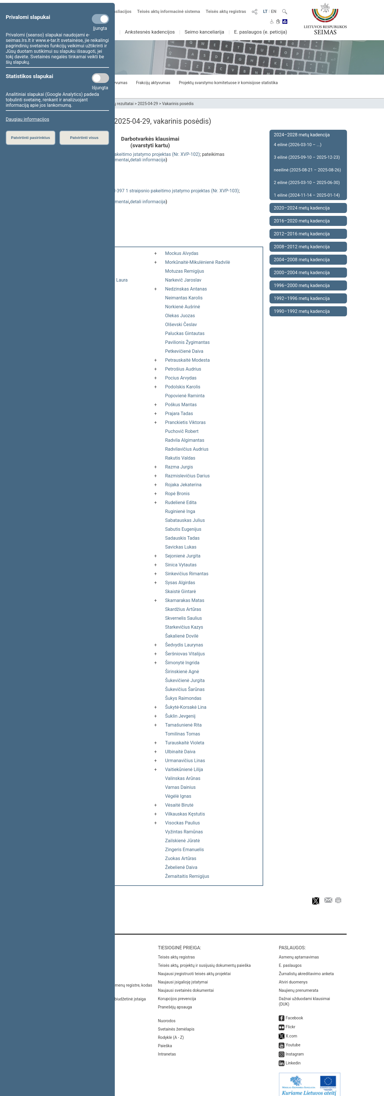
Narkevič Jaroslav (183, 280)
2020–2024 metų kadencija (302, 208)
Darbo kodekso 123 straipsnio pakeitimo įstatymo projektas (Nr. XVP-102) (125, 154)
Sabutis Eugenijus (183, 529)
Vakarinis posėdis (178, 103)
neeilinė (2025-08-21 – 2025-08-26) (307, 170)
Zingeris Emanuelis (184, 849)
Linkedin (293, 1057)
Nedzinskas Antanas (186, 289)
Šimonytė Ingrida (182, 662)
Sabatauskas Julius (185, 520)
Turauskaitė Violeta (184, 742)
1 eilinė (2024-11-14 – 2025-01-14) (307, 195)
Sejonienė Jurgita (182, 556)
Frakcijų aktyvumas (153, 82)
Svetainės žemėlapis (176, 1023)
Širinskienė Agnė (182, 671)
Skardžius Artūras (183, 609)
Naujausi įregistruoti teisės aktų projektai (194, 968)
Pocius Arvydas (181, 378)
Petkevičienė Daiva (184, 351)
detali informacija (148, 159)
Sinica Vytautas (181, 565)
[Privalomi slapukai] (100, 19)
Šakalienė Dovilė (181, 636)
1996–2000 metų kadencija (302, 285)
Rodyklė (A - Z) (171, 1031)
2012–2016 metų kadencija (302, 234)
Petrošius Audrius (183, 369)
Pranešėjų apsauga (175, 1001)
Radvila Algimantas (184, 440)
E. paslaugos (290, 959)
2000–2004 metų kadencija (302, 272)
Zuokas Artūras (180, 858)
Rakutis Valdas (180, 458)
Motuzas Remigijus (184, 271)
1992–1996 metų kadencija (302, 298)
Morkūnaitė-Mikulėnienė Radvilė (197, 262)
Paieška (165, 1040)
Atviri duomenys (293, 976)
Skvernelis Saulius (183, 618)
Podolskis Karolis (182, 387)
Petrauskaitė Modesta (187, 360)
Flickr (290, 1021)
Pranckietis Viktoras (185, 422)
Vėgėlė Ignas (178, 796)
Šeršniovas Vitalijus (185, 654)
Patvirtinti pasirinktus (30, 137)
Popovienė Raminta (185, 395)
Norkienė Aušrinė (182, 306)
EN (273, 11)
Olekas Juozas (180, 315)
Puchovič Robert (182, 431)
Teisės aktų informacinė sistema (168, 11)
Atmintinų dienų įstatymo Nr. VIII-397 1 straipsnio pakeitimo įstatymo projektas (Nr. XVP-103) (144, 190)
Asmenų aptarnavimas (299, 951)
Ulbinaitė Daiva (180, 751)
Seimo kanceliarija (204, 32)
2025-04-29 (148, 103)
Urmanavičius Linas (185, 760)
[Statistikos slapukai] (100, 78)
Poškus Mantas (181, 404)
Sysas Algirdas (180, 582)
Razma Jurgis (179, 467)
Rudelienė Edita (181, 502)
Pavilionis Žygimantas (187, 342)
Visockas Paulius (182, 823)
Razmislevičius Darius (187, 476)
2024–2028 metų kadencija (302, 135)
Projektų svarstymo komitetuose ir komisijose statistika (228, 82)
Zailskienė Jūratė (182, 840)
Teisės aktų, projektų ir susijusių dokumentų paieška (204, 959)
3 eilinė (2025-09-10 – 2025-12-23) (307, 157)
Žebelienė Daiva (181, 867)
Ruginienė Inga (180, 511)
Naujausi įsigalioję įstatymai (183, 976)
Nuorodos (166, 1015)
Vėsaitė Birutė (179, 805)
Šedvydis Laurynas (184, 645)
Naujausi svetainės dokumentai (186, 984)
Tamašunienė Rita (183, 725)
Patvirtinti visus (84, 137)
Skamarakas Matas (184, 600)
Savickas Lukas (180, 547)
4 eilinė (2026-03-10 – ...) (297, 144)
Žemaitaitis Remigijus (187, 876)
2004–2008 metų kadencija (302, 259)
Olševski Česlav (181, 324)
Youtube (293, 1039)
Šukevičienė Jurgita (185, 680)
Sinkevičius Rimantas (186, 573)
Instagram (295, 1048)
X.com (291, 1030)
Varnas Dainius (180, 787)
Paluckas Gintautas (184, 333)
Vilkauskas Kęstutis (185, 814)
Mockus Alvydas (181, 253)
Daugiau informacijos (27, 119)
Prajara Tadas (179, 413)
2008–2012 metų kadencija (302, 246)
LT (265, 11)
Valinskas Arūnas (182, 778)
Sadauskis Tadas (182, 538)
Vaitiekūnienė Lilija (184, 769)
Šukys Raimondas (183, 698)
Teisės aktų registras (226, 11)
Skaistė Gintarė (180, 591)
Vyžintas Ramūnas (184, 831)
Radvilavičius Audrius (186, 449)
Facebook (294, 1012)
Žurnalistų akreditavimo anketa (306, 968)
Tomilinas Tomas (182, 734)
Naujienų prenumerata (298, 984)
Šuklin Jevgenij (180, 716)
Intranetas (167, 1048)
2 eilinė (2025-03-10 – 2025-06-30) (307, 182)
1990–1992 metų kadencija (302, 311)
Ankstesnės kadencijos (150, 32)
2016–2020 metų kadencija (302, 221)
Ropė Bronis (177, 493)
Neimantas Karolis (184, 298)
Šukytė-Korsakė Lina (185, 707)
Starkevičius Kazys (184, 627)
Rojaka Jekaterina (183, 484)
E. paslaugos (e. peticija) (260, 32)
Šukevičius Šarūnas (185, 689)
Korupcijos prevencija (177, 993)
